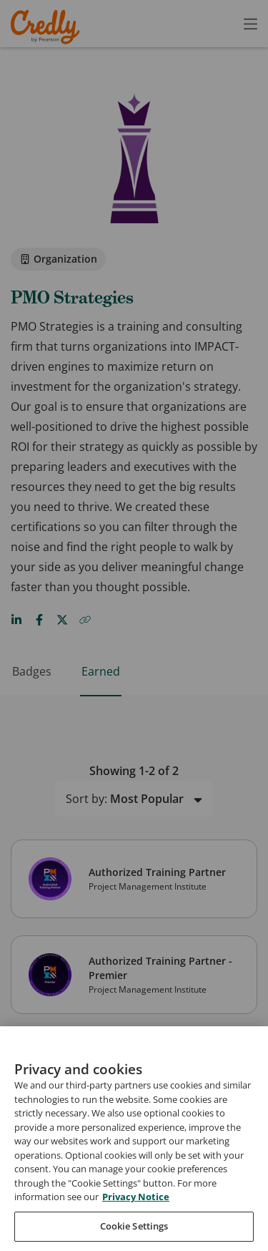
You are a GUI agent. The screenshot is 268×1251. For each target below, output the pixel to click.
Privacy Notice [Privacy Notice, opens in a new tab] (135, 1224)
